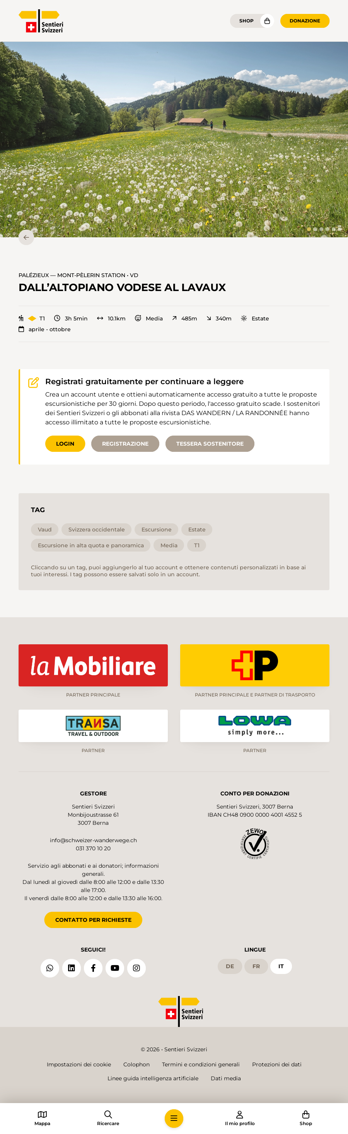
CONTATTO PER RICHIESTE (93, 919)
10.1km (111, 318)
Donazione (305, 21)
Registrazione (125, 443)
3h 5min (71, 318)
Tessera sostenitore (210, 443)
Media (149, 318)
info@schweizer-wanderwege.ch (93, 840)
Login (65, 443)
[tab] (309, 229)
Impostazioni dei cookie (79, 1064)
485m (184, 318)
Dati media (226, 1078)
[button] (174, 139)
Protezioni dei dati (277, 1064)
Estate (255, 318)
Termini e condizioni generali (201, 1064)
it (281, 966)
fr (256, 966)
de (230, 966)
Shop (246, 21)
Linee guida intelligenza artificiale (152, 1078)
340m (219, 318)
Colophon (136, 1064)
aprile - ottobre (45, 329)
